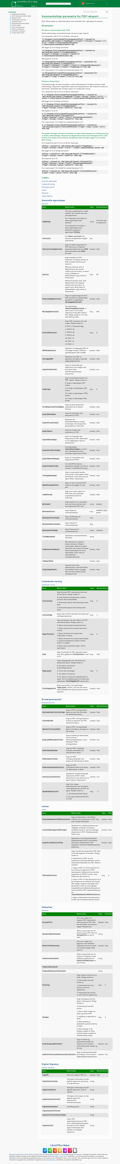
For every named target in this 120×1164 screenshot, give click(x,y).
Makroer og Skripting (18, 29)
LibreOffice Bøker (60, 1145)
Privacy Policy (28, 1154)
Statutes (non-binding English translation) (47, 1154)
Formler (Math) (16, 25)
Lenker (44, 190)
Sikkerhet (45, 193)
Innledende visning (48, 184)
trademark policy (50, 1160)
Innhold (12, 12)
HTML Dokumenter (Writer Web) (21, 16)
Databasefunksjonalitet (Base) (20, 23)
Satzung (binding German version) (71, 1154)
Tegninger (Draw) (17, 21)
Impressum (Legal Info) (16, 1154)
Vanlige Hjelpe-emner (18, 33)
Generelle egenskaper (49, 181)
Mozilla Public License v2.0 (58, 1156)
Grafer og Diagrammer (18, 27)
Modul (19, 6)
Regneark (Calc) (16, 18)
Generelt (45, 204)
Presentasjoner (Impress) (19, 20)
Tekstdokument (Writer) (19, 14)
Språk (33, 6)
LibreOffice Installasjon (18, 31)
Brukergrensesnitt (48, 187)
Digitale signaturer (48, 1067)
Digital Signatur (47, 196)
